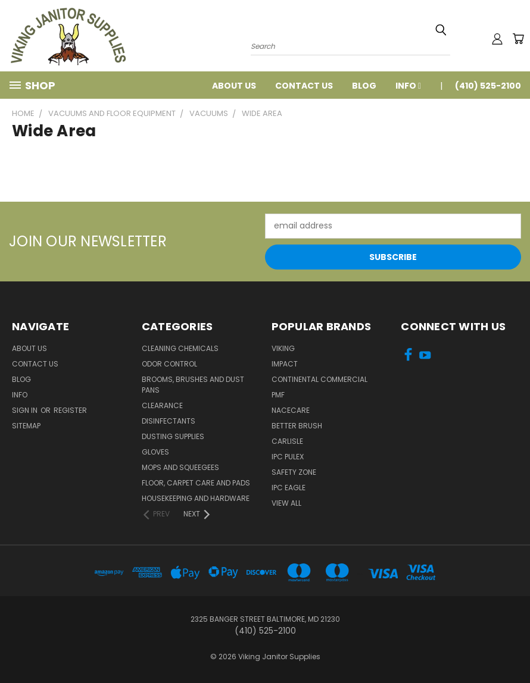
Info (408, 86)
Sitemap (26, 426)
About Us (234, 86)
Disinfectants (168, 421)
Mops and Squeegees (180, 467)
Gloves (155, 452)
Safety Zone (294, 472)
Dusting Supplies (173, 436)
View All (286, 503)
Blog (364, 86)
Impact (285, 364)
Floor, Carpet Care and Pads (196, 483)
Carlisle (287, 441)
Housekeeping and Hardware (196, 498)
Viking (283, 348)
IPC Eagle (288, 488)
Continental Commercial (319, 379)
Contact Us (304, 86)
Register (70, 410)
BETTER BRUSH (297, 426)
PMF (278, 395)
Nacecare (291, 410)
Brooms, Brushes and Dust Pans (193, 384)
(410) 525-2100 (488, 86)
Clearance (162, 405)
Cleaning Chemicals (180, 348)
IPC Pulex (288, 457)
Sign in (25, 410)
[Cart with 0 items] (518, 39)
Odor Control (169, 364)
